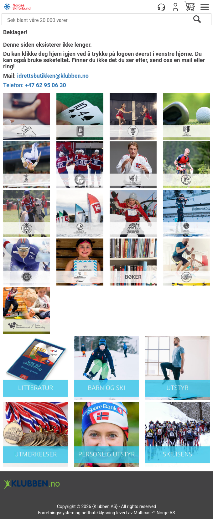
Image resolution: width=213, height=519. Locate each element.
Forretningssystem (56, 512)
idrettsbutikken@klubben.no (53, 75)
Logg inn (175, 7)
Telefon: (34, 85)
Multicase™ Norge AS (154, 512)
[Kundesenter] (161, 7)
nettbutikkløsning (98, 512)
